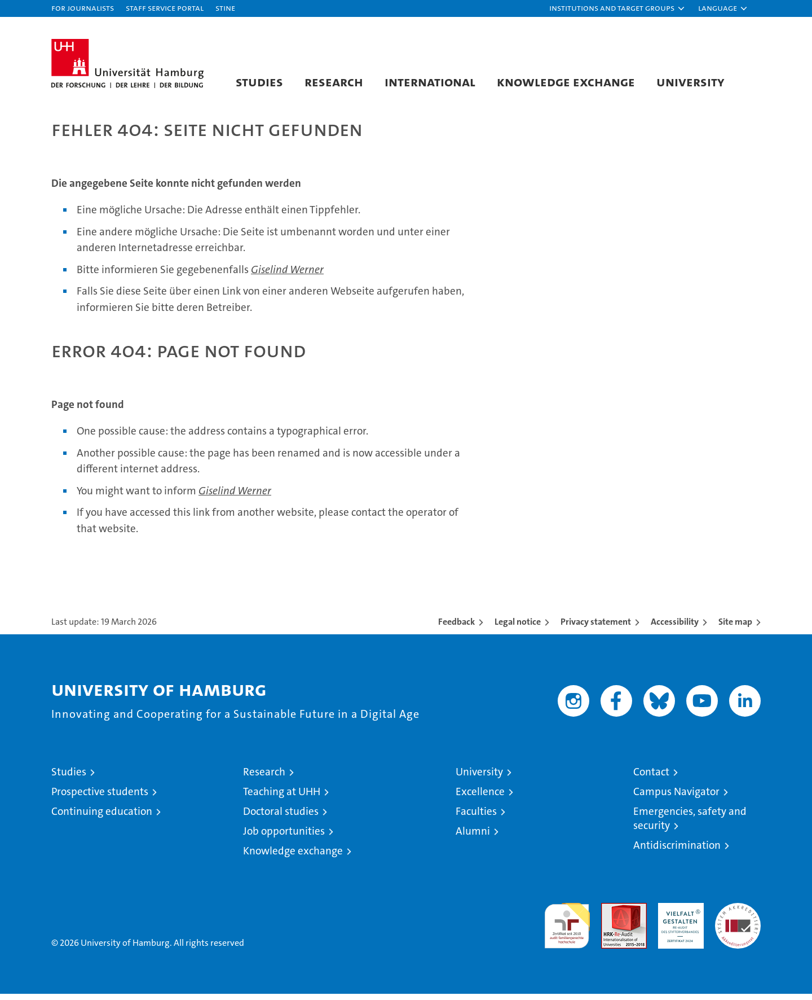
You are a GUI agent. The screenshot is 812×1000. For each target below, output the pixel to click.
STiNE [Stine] (225, 8)
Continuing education (101, 817)
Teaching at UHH (281, 798)
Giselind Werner (287, 276)
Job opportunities (284, 837)
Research (333, 81)
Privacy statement (596, 628)
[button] (617, 8)
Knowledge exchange (566, 81)
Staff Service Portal (165, 8)
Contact (651, 778)
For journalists (82, 8)
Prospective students (99, 798)
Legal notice (518, 628)
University (690, 81)
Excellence (480, 798)
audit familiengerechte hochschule (567, 927)
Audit (612, 915)
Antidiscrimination (677, 851)
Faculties (476, 817)
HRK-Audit (678, 915)
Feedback (456, 628)
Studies (259, 81)
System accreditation (738, 921)
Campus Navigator (676, 798)
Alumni (473, 837)
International (430, 81)
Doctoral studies (281, 817)
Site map (735, 628)
